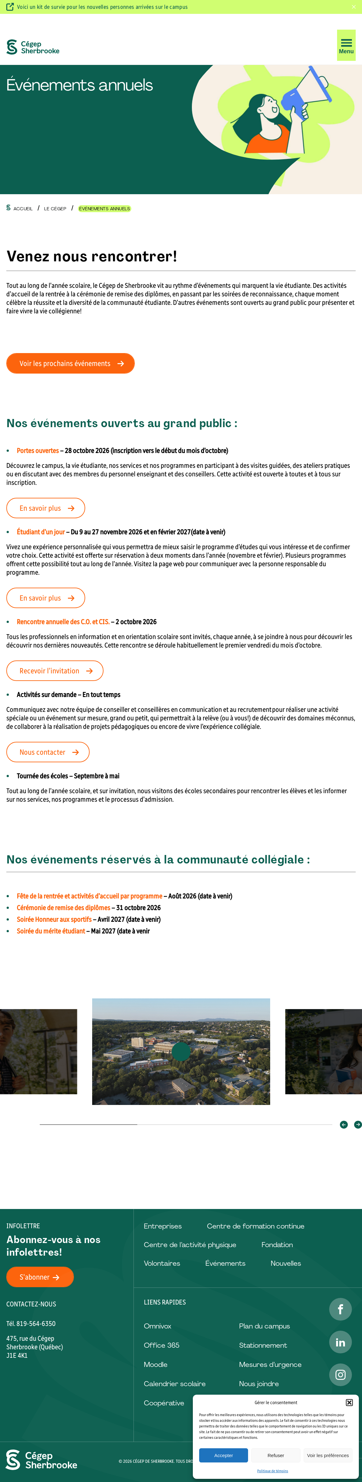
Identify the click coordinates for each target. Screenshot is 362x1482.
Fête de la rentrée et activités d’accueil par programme (89, 896)
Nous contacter (51, 752)
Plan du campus (264, 1326)
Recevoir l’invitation (58, 670)
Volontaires (162, 1263)
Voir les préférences (328, 1455)
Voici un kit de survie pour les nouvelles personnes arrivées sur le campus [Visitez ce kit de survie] (102, 6)
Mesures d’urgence (270, 1364)
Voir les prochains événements (74, 363)
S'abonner (43, 1276)
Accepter (223, 1455)
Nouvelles (286, 1263)
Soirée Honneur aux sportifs (54, 919)
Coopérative (164, 1403)
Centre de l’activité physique (190, 1244)
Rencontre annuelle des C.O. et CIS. (63, 622)
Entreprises (163, 1226)
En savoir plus (49, 508)
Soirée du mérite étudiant (51, 931)
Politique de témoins (272, 1471)
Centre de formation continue (256, 1226)
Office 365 (161, 1345)
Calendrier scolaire (175, 1383)
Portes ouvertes (38, 450)
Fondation (277, 1244)
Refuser (276, 1455)
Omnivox (157, 1326)
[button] (349, 1402)
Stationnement (263, 1345)
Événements (225, 1263)
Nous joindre (259, 1383)
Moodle (156, 1364)
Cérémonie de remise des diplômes (63, 908)
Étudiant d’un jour (41, 532)
